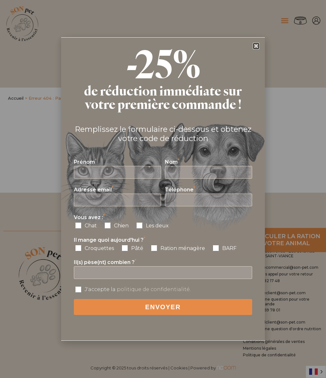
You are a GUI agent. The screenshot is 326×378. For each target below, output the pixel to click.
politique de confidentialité (153, 289)
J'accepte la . (138, 289)
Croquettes (99, 248)
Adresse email (93, 190)
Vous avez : (89, 217)
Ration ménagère (182, 248)
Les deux (157, 226)
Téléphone (180, 190)
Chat (91, 226)
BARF (229, 248)
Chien (121, 226)
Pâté (137, 248)
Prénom (85, 162)
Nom (172, 162)
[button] (256, 46)
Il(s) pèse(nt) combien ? (105, 262)
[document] (163, 189)
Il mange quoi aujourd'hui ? (109, 240)
